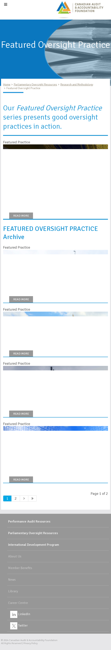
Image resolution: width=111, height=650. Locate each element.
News (12, 579)
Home (6, 84)
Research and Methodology (76, 84)
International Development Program (33, 544)
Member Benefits (20, 568)
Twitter (19, 625)
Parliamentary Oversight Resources (35, 84)
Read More (21, 215)
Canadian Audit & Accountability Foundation (33, 640)
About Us (14, 556)
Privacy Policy (30, 643)
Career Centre (18, 603)
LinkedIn (20, 614)
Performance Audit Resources (29, 521)
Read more (21, 353)
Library (13, 591)
